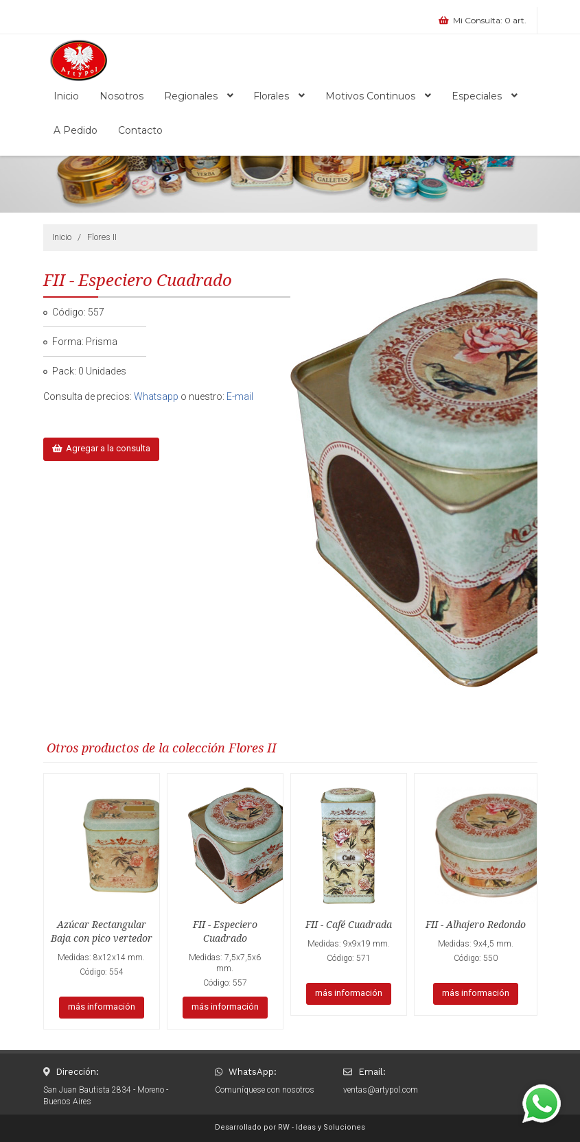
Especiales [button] (485, 96)
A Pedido (75, 130)
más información (101, 1006)
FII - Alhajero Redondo (476, 924)
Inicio (66, 96)
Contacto (140, 130)
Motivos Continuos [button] (378, 96)
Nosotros (121, 96)
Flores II (102, 237)
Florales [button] (279, 96)
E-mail (240, 396)
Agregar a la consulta (101, 448)
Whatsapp (156, 396)
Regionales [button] (198, 96)
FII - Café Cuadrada (348, 924)
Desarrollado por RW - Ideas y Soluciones (290, 1127)
